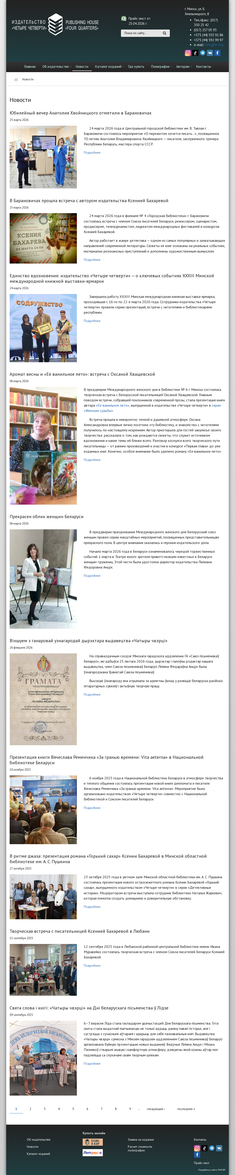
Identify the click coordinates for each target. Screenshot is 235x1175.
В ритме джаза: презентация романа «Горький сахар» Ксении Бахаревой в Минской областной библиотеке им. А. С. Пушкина (108, 859)
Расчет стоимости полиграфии (140, 1148)
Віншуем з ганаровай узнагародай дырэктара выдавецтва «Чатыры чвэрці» (89, 641)
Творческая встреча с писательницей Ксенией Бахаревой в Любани (80, 931)
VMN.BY (221, 1169)
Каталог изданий (108, 66)
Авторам (182, 66)
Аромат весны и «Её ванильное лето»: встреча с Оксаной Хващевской (82, 374)
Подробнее (92, 152)
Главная (30, 66)
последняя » (186, 1109)
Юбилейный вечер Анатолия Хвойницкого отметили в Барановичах (80, 113)
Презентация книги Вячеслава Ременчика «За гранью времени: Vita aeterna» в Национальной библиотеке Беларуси (107, 760)
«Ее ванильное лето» (112, 405)
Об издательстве (55, 66)
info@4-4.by (214, 45)
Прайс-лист (201, 1163)
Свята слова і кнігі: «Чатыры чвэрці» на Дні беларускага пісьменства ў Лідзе (89, 1008)
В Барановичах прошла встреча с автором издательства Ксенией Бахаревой (89, 201)
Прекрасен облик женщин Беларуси (47, 517)
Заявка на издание (141, 1139)
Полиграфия (160, 66)
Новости (82, 66)
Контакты (203, 66)
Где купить (136, 66)
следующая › (156, 1109)
